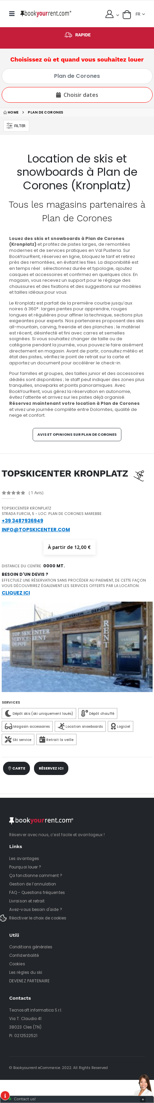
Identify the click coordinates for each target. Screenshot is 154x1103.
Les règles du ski (25, 972)
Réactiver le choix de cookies (37, 918)
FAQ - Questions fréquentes (37, 892)
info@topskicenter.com (36, 529)
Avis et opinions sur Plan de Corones (77, 434)
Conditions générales (30, 947)
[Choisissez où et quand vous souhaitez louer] (77, 76)
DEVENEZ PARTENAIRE (29, 981)
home (11, 112)
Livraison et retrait (27, 901)
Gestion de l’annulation (32, 884)
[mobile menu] (13, 13)
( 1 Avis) (36, 493)
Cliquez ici (16, 592)
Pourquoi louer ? (25, 867)
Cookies (17, 964)
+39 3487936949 (22, 520)
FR (138, 14)
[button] (127, 14)
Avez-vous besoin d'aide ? (35, 909)
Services (11, 702)
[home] (45, 13)
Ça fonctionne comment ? (35, 875)
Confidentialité (24, 955)
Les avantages (24, 858)
